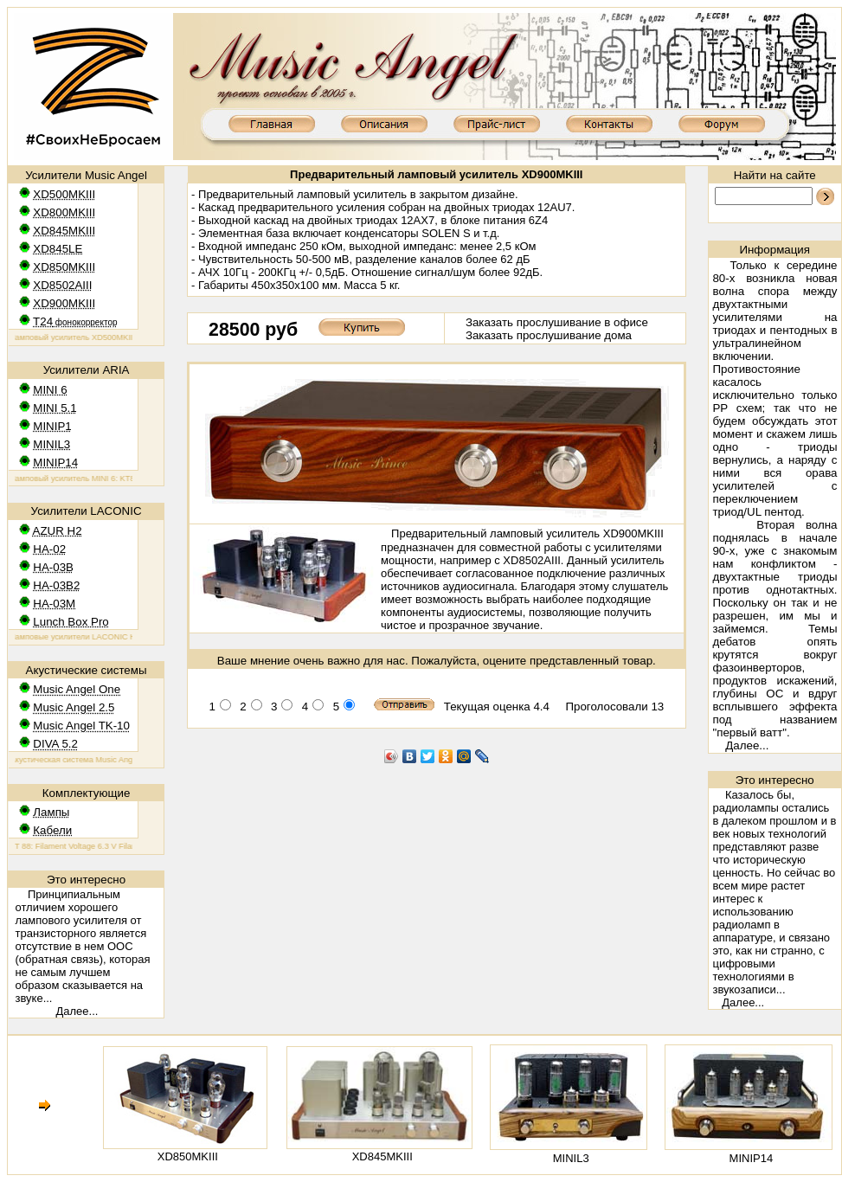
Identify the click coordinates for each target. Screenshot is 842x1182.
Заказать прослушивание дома (549, 335)
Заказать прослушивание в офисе (557, 322)
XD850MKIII (187, 1156)
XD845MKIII (382, 1156)
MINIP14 (752, 1158)
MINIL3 (571, 1158)
